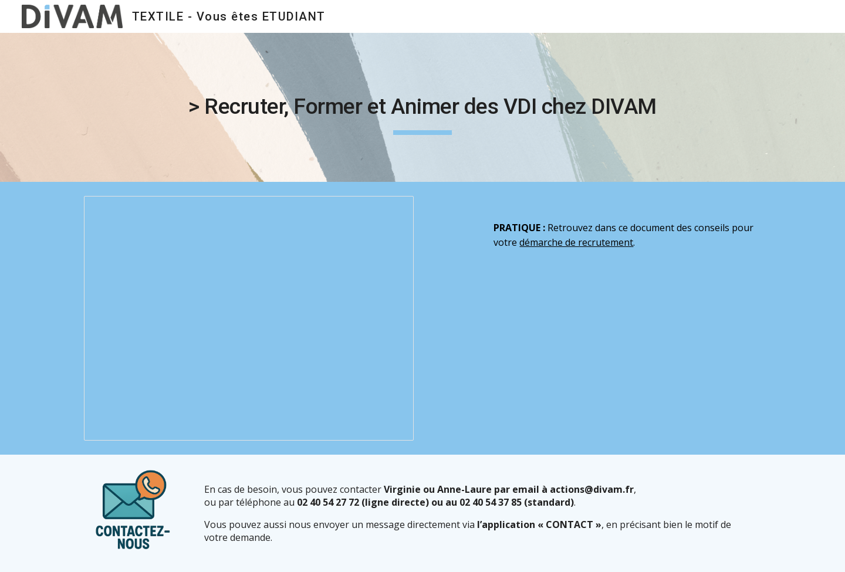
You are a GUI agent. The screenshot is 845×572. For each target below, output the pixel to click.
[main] (422, 107)
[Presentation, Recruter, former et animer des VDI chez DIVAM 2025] (249, 318)
